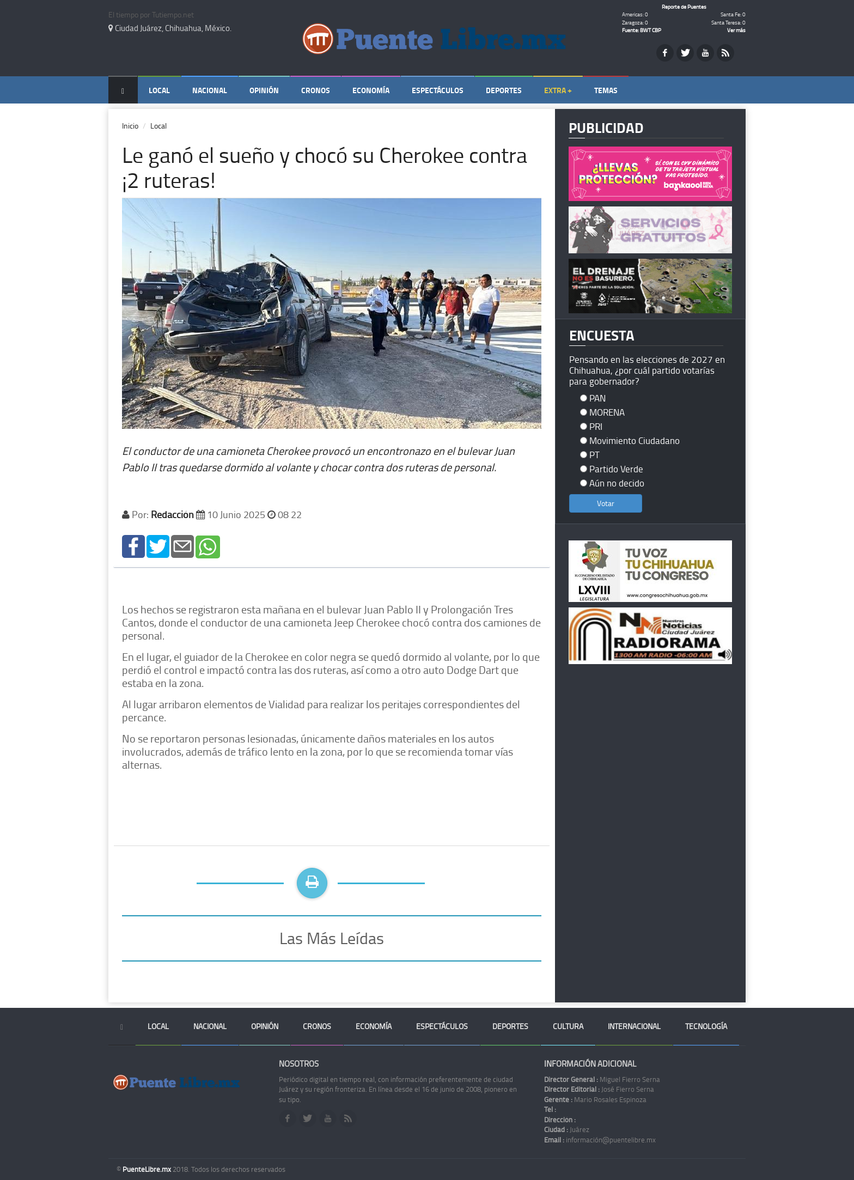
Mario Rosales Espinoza (595, 1099)
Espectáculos (437, 90)
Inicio (130, 125)
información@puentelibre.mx (600, 1140)
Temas (606, 90)
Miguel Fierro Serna (602, 1079)
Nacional (209, 90)
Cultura (568, 1026)
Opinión (264, 90)
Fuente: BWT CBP (641, 30)
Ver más (736, 30)
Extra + (558, 90)
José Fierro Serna (599, 1089)
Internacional (634, 1026)
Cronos (315, 90)
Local (159, 90)
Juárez (566, 1129)
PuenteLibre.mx (148, 1169)
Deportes (504, 90)
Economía (370, 90)
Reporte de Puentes (684, 6)
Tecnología (706, 1026)
